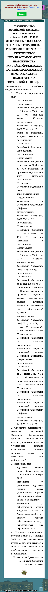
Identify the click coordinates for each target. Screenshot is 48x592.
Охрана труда (29, 21)
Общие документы (12, 21)
